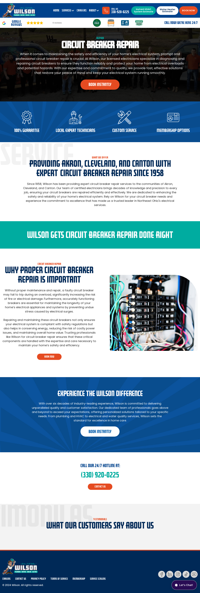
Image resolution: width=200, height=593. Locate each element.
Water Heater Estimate (167, 10)
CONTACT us (100, 486)
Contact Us (20, 578)
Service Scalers (98, 578)
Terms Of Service (59, 578)
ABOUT (92, 10)
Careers (6, 578)
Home (56, 10)
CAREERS (82, 10)
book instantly (100, 84)
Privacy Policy (38, 578)
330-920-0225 (120, 12)
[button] (68, 10)
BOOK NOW (188, 10)
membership (78, 578)
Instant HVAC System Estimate (143, 10)
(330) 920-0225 (100, 475)
